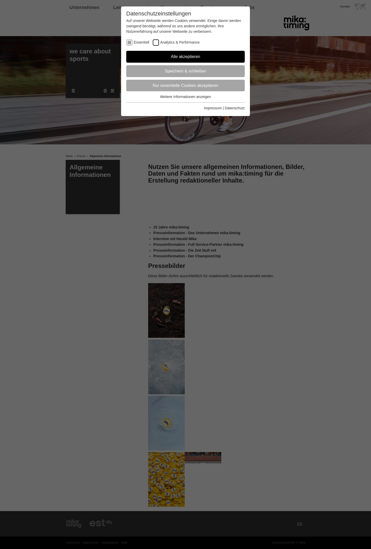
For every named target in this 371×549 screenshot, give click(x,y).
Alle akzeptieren (185, 56)
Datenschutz (235, 108)
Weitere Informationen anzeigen (185, 97)
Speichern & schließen (185, 71)
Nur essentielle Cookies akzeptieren (185, 85)
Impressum (213, 108)
